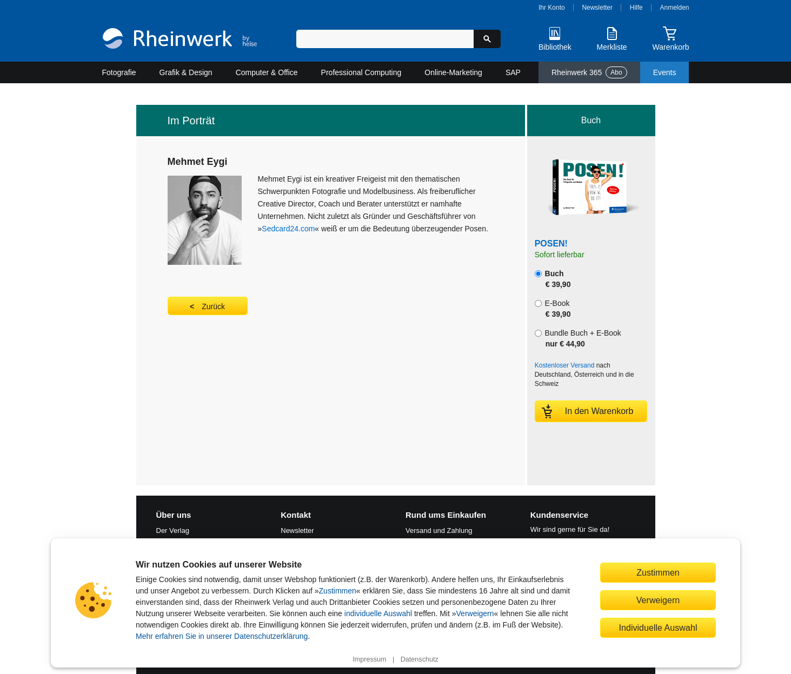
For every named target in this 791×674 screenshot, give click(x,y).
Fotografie (119, 72)
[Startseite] (179, 40)
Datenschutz (419, 659)
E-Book (553, 308)
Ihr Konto (552, 7)
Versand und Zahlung (439, 530)
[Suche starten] (487, 39)
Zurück (213, 306)
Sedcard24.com (288, 228)
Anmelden (674, 7)
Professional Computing (361, 72)
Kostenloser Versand (565, 365)
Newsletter (597, 7)
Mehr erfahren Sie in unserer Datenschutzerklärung (222, 636)
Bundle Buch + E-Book (578, 338)
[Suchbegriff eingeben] (385, 39)
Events (664, 72)
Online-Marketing (453, 72)
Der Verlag (172, 530)
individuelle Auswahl (378, 613)
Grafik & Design (185, 72)
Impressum (369, 659)
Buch (553, 279)
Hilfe (636, 7)
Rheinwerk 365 (589, 72)
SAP (513, 72)
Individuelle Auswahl (658, 627)
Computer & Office (267, 72)
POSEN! (551, 243)
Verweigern (475, 613)
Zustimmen (337, 590)
